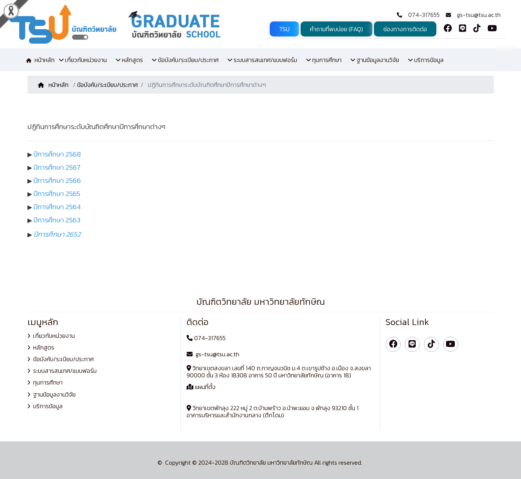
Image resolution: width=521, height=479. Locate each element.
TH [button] (505, 55)
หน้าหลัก (54, 84)
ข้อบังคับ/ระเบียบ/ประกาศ (107, 84)
